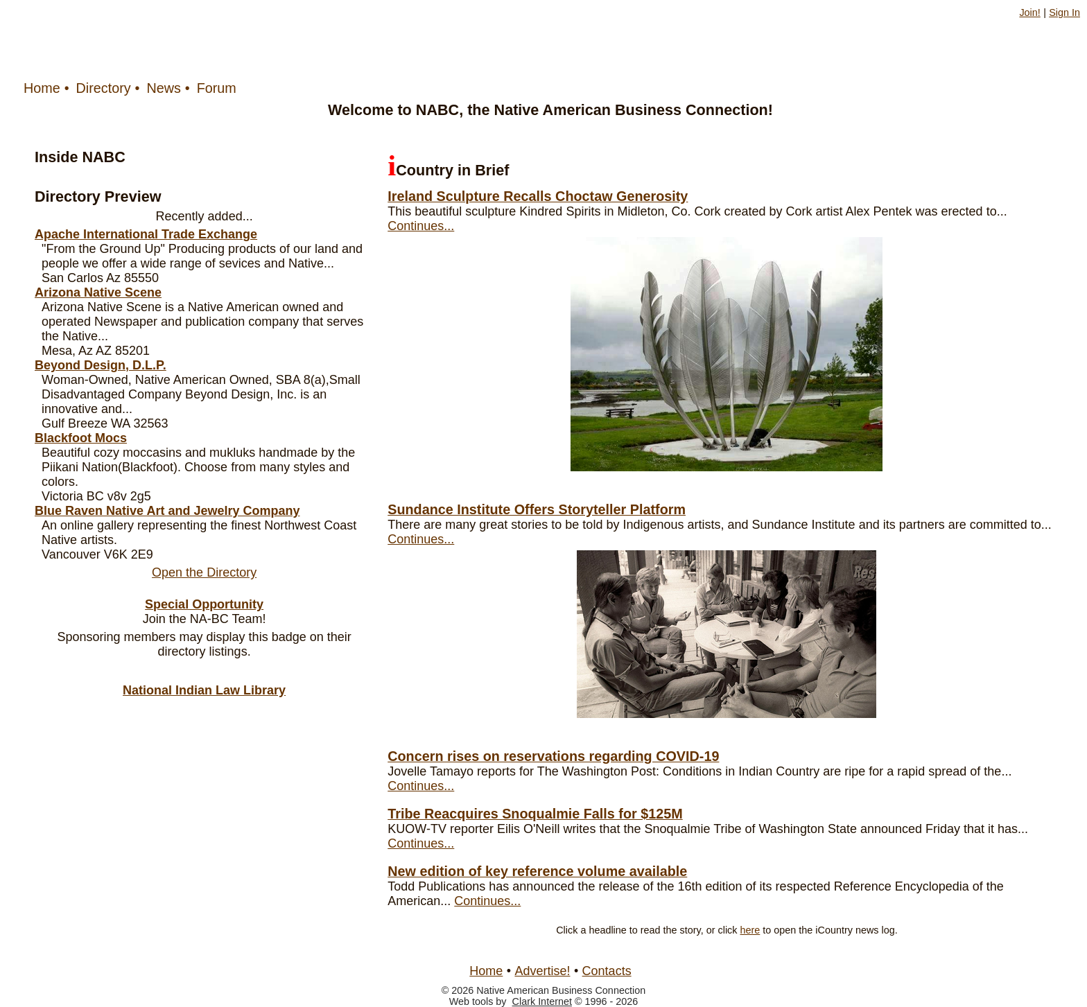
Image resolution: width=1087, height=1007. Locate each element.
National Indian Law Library (204, 690)
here (750, 930)
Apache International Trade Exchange (146, 234)
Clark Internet (542, 1001)
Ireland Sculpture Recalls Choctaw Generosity (538, 196)
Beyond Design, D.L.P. (100, 365)
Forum (216, 88)
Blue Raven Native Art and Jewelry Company (167, 511)
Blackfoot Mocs (81, 438)
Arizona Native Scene (98, 292)
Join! (1029, 12)
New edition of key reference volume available (537, 871)
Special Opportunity (204, 604)
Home (42, 88)
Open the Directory (204, 572)
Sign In (1064, 12)
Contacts (607, 971)
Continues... (421, 226)
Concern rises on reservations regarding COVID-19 (553, 756)
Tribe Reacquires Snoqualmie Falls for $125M (535, 813)
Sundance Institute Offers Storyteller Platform (537, 509)
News (163, 88)
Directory (103, 88)
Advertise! (542, 971)
